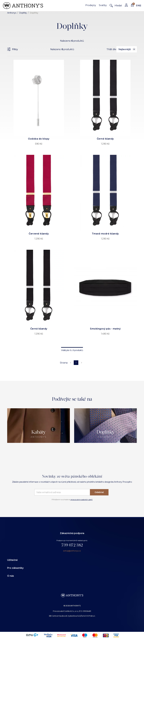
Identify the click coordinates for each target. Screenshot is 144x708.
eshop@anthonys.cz (72, 551)
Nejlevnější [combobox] (124, 49)
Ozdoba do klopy (38, 138)
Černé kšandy (105, 138)
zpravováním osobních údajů (81, 499)
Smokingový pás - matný (105, 328)
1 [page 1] (76, 362)
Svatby (103, 5)
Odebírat (99, 492)
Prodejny (90, 5)
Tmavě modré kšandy (105, 233)
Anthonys (11, 13)
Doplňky (23, 13)
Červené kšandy (39, 233)
